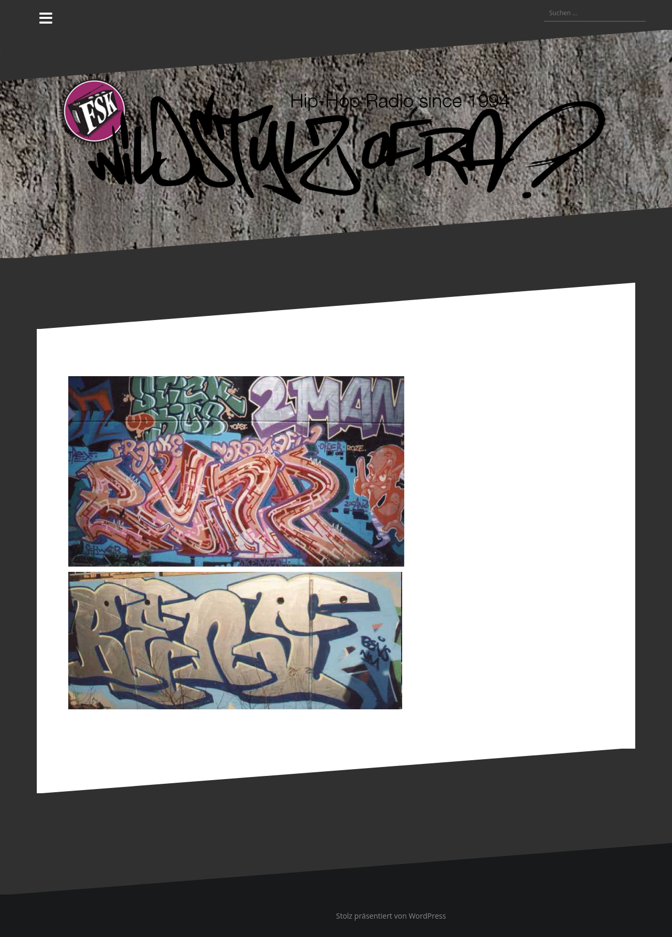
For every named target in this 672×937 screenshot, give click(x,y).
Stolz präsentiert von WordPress (391, 916)
